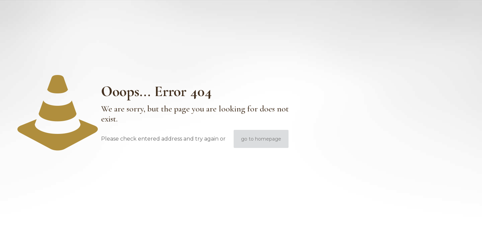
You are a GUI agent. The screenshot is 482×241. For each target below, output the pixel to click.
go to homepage (261, 139)
